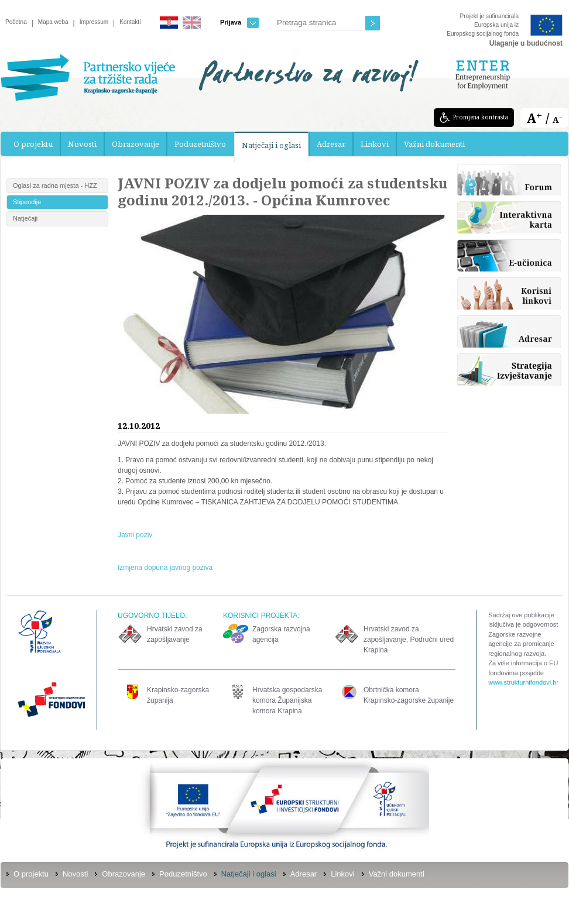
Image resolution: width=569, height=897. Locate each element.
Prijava (239, 23)
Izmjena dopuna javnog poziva (165, 567)
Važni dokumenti (434, 144)
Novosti (82, 144)
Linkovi (375, 144)
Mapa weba (53, 22)
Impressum (94, 22)
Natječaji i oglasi (271, 145)
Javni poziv (135, 535)
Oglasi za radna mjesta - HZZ (55, 185)
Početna (16, 22)
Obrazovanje (135, 144)
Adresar (331, 144)
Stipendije (27, 201)
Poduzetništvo (200, 144)
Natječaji (25, 218)
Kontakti (129, 22)
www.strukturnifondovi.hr (523, 682)
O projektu (33, 144)
